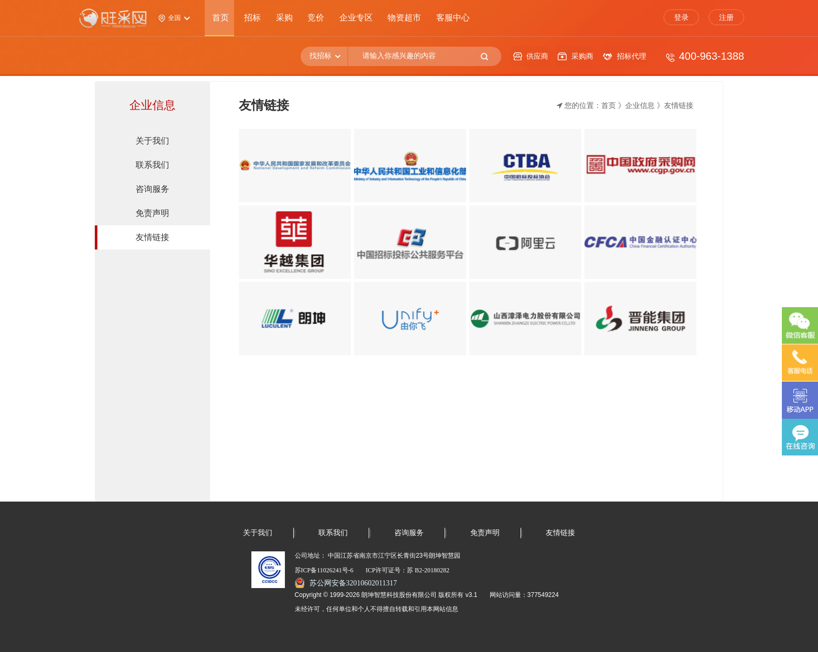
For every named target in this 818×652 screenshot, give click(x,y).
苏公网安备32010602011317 (353, 583)
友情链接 (560, 533)
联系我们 (333, 533)
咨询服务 (409, 533)
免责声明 (485, 533)
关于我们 (257, 533)
